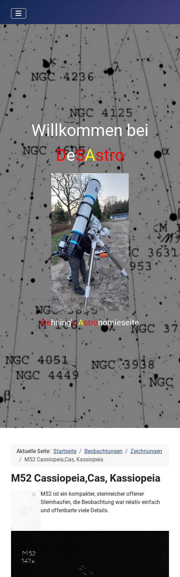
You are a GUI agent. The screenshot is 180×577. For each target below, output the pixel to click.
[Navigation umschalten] (18, 13)
